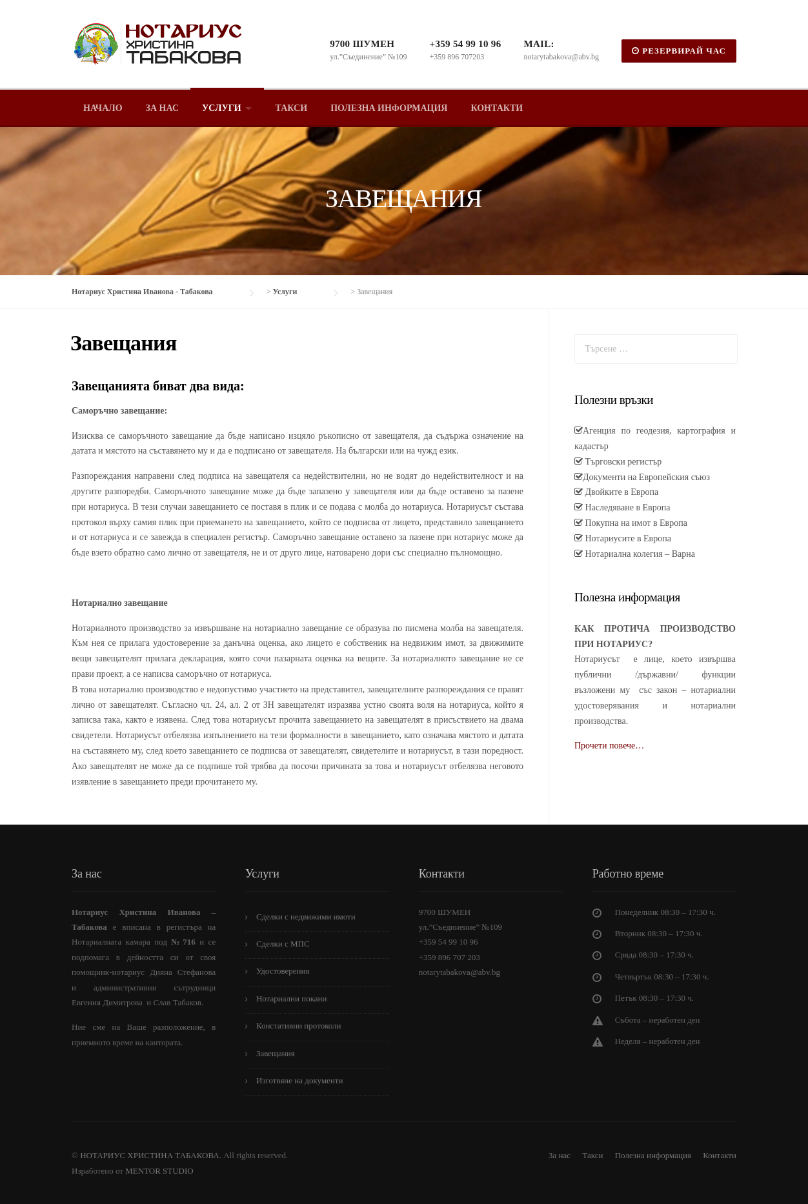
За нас (162, 108)
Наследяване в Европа (626, 507)
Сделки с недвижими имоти (306, 916)
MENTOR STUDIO (159, 1171)
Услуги (221, 108)
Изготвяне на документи (299, 1080)
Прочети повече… (609, 745)
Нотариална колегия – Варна (639, 554)
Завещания (275, 1053)
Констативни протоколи (298, 1025)
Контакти (496, 108)
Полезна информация (388, 108)
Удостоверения (283, 971)
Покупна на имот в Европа (635, 523)
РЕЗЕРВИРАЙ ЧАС (679, 50)
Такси (292, 108)
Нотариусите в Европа (627, 538)
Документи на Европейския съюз (646, 477)
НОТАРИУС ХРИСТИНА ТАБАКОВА (148, 1155)
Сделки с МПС (283, 943)
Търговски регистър (622, 462)
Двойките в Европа (620, 492)
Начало (103, 108)
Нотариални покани (291, 998)
